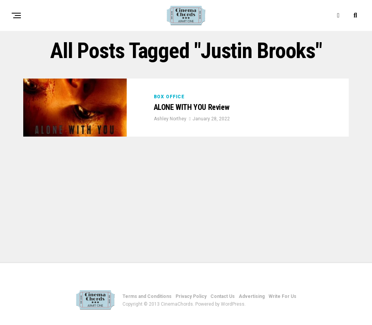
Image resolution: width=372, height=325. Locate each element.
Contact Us (222, 296)
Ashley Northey (170, 119)
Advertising (252, 296)
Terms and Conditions (147, 296)
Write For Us (282, 296)
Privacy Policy (191, 296)
